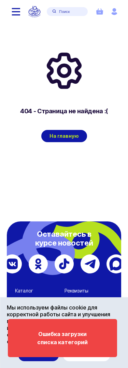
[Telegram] (90, 263)
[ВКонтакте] (12, 263)
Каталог (24, 291)
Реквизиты (76, 291)
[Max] (116, 263)
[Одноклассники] (38, 263)
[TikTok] (64, 263)
